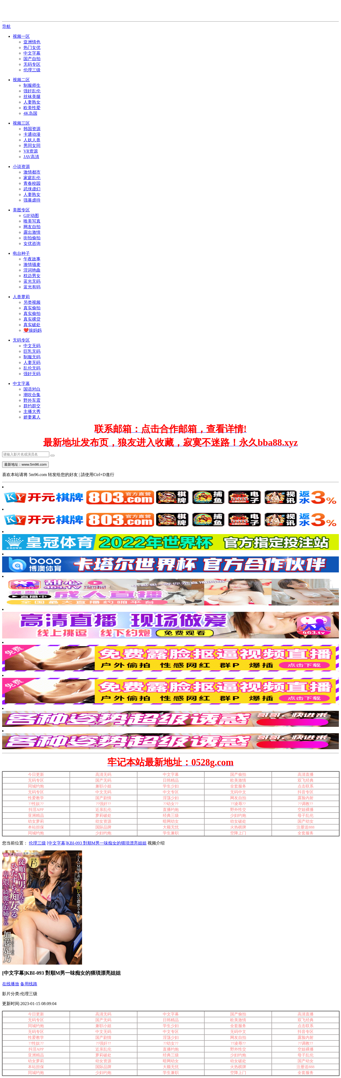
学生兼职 (171, 833)
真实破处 (31, 324)
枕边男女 (31, 275)
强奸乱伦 (31, 91)
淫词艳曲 (31, 270)
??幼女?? (170, 804)
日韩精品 (171, 780)
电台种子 (21, 253)
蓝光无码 (31, 281)
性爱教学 (36, 798)
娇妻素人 (31, 417)
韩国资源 (31, 128)
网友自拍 (31, 226)
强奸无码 (31, 373)
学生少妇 (171, 786)
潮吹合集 (31, 394)
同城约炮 (36, 786)
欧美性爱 (31, 107)
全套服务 (238, 786)
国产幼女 (306, 821)
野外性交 (238, 810)
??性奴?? (36, 804)
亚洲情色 (31, 42)
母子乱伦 (306, 815)
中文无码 (31, 345)
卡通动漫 (31, 134)
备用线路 (28, 984)
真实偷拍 (31, 308)
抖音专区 (306, 792)
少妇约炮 (103, 833)
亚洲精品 (36, 815)
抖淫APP (36, 810)
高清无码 (103, 774)
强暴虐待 (31, 200)
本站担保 (36, 827)
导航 (6, 26)
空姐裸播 (306, 810)
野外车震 (31, 400)
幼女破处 (238, 821)
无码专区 (31, 64)
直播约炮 (171, 810)
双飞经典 (306, 780)
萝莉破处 (103, 815)
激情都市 (31, 172)
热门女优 (31, 47)
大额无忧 (171, 827)
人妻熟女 (31, 102)
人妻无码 (31, 362)
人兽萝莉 (21, 296)
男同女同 (31, 145)
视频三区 (21, 123)
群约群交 (31, 406)
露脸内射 (306, 798)
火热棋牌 (238, 827)
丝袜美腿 (31, 96)
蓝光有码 (31, 287)
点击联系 (306, 786)
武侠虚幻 (31, 189)
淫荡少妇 (171, 798)
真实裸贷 (31, 319)
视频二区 (21, 79)
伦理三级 (31, 70)
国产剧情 (103, 798)
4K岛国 (30, 113)
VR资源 (30, 151)
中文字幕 (31, 53)
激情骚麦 (31, 264)
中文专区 (171, 792)
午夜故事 (31, 259)
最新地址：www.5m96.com (25, 464)
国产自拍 (31, 58)
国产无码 (103, 780)
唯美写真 (31, 221)
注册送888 (306, 827)
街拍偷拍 (31, 238)
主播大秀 (31, 411)
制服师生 (31, 85)
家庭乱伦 (31, 177)
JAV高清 (31, 156)
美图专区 (21, 210)
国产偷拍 (238, 774)
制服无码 (31, 357)
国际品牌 (103, 827)
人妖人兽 (31, 140)
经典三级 (171, 815)
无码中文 (238, 792)
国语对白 (31, 389)
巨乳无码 (31, 351)
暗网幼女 (171, 821)
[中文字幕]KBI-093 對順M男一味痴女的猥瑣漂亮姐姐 (97, 843)
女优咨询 (31, 243)
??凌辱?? (238, 804)
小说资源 (21, 166)
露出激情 (31, 232)
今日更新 (36, 774)
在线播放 (10, 984)
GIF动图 (31, 215)
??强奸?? (103, 804)
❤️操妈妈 (32, 330)
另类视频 (31, 302)
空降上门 (238, 833)
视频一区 (21, 36)
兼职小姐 (103, 786)
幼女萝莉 (36, 821)
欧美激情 (238, 780)
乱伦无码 (31, 368)
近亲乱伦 (103, 810)
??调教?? (305, 804)
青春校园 (31, 183)
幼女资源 (103, 821)
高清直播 (306, 774)
